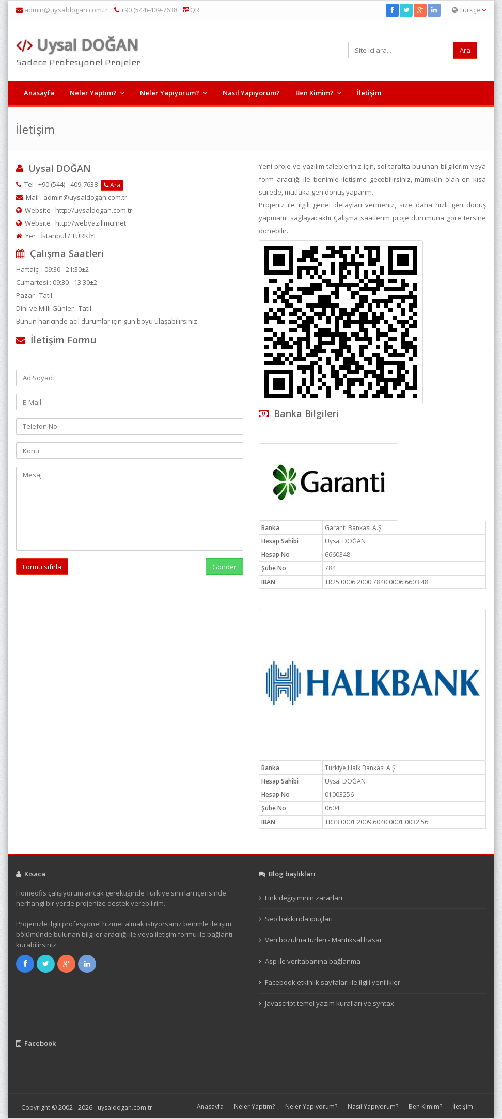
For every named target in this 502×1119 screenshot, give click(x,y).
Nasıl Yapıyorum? (251, 93)
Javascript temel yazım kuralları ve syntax (329, 1003)
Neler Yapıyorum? (169, 93)
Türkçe (469, 9)
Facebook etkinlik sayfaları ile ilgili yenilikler (332, 982)
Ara (112, 185)
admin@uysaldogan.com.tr (66, 9)
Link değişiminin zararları (303, 897)
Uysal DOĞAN (77, 44)
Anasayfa (39, 93)
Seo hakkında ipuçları (299, 918)
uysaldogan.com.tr (125, 1107)
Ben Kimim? (314, 93)
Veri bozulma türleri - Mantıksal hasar (323, 940)
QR (191, 9)
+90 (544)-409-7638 (145, 9)
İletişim (369, 93)
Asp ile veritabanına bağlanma (312, 961)
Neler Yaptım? (93, 93)
